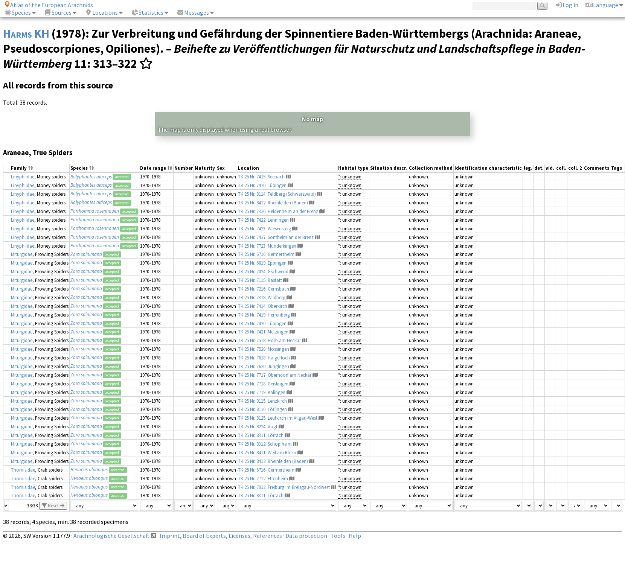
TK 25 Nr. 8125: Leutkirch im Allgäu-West (277, 418)
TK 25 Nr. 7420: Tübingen (262, 185)
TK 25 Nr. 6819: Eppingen (262, 263)
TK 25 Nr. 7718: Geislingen (263, 384)
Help (355, 535)
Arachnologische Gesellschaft (111, 535)
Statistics (147, 12)
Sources (58, 12)
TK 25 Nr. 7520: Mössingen (263, 349)
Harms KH (26, 33)
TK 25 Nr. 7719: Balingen (261, 392)
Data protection (306, 535)
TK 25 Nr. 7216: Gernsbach (263, 289)
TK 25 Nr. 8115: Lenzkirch (262, 401)
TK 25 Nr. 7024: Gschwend (263, 271)
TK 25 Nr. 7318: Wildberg (261, 297)
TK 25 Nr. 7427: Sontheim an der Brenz (276, 237)
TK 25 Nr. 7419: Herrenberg (264, 315)
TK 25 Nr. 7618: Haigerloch (264, 358)
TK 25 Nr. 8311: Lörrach (261, 435)
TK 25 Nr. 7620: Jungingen (263, 366)
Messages (193, 12)
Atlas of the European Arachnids (48, 5)
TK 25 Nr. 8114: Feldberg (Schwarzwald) (277, 194)
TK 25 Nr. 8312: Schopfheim (265, 444)
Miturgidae (21, 254)
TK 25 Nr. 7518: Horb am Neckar (269, 340)
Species (17, 12)
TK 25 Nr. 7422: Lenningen (263, 220)
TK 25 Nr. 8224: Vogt (257, 426)
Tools (338, 535)
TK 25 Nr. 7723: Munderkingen (267, 246)
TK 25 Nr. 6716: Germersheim (266, 254)
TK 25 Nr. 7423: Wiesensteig (264, 228)
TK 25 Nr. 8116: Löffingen (262, 409)
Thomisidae (23, 470)
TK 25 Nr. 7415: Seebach (261, 177)
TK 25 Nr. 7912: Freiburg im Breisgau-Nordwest (284, 487)
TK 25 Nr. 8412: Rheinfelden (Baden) (273, 202)
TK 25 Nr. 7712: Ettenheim (263, 478)
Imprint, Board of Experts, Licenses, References (221, 535)
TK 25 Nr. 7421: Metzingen (263, 332)
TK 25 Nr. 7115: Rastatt (260, 280)
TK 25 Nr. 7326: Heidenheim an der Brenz (278, 211)
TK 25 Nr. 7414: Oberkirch (262, 306)
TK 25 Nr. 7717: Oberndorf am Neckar (274, 375)
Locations (101, 12)
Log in (566, 5)
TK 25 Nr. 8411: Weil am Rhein (267, 452)
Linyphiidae (22, 177)
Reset (53, 505)
